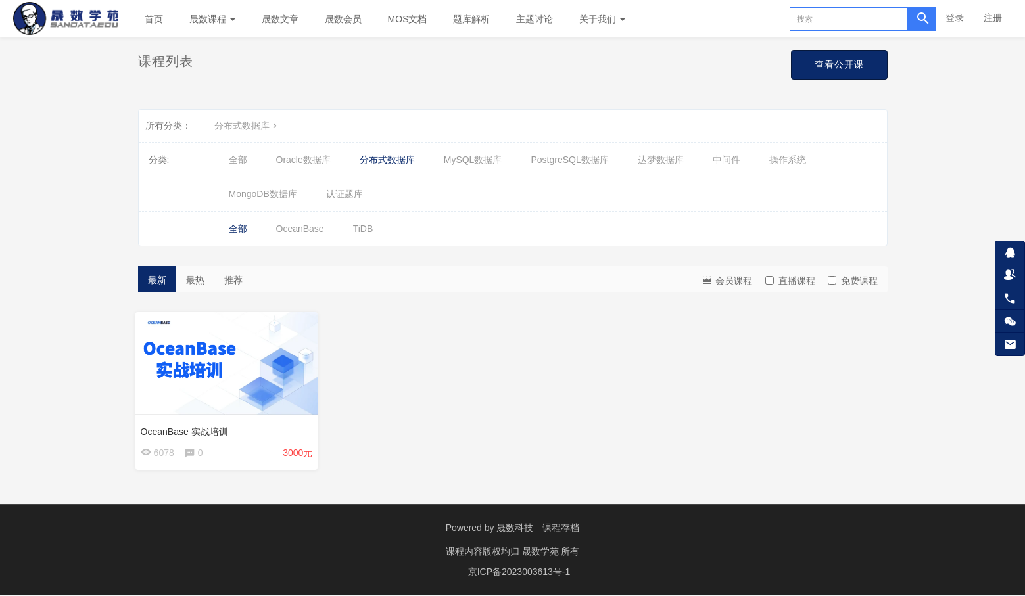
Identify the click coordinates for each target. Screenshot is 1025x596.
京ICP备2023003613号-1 (519, 573)
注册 (993, 17)
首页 (154, 19)
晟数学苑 (541, 553)
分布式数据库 (247, 125)
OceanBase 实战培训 (187, 429)
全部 (238, 159)
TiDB (363, 228)
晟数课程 (212, 19)
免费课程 (853, 280)
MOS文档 (407, 19)
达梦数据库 (661, 159)
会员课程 (726, 279)
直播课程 (790, 280)
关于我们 (602, 19)
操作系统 (787, 159)
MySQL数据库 (473, 159)
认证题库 (344, 194)
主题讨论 (534, 19)
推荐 (233, 280)
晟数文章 (280, 19)
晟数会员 (343, 19)
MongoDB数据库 (263, 194)
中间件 (726, 159)
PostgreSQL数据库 (569, 159)
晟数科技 (514, 530)
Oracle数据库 (303, 159)
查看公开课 (839, 64)
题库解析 (471, 19)
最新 (157, 280)
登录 (954, 17)
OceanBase (300, 228)
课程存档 (560, 530)
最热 (195, 280)
